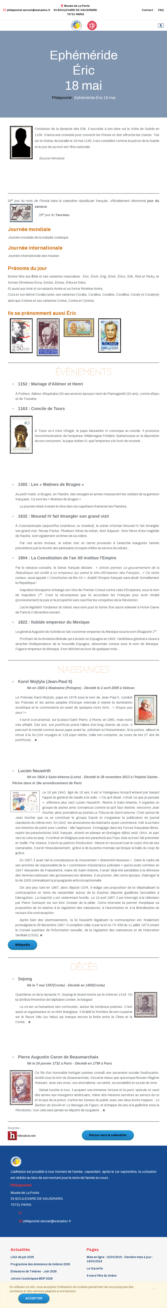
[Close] (154, 1288)
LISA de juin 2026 (22, 1257)
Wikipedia (22, 944)
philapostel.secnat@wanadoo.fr (26, 10)
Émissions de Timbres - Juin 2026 (34, 1271)
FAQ (161, 10)
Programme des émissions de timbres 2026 (40, 1264)
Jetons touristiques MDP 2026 (32, 1278)
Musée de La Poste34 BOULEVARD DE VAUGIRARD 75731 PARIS (75, 10)
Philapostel (62, 98)
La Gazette (95, 1268)
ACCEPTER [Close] (33, 1298)
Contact (147, 10)
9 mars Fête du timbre (102, 1275)
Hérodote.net (22, 1135)
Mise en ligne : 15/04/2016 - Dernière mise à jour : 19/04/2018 (120, 1259)
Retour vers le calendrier (108, 1135)
